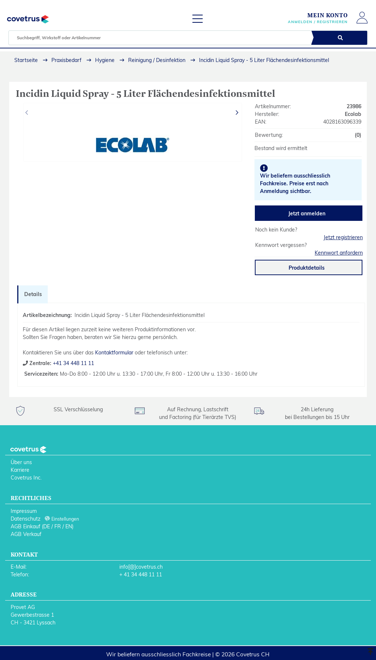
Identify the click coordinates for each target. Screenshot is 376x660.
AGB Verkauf (26, 534)
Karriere (20, 470)
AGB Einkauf (25, 526)
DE (46, 526)
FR (57, 526)
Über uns (21, 462)
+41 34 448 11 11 (72, 363)
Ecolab (353, 114)
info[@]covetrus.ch (141, 567)
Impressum (24, 511)
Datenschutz (25, 518)
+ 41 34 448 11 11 (140, 574)
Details (33, 294)
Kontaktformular (114, 352)
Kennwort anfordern (339, 252)
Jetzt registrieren (343, 237)
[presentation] (27, 112)
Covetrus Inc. (26, 477)
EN (68, 526)
